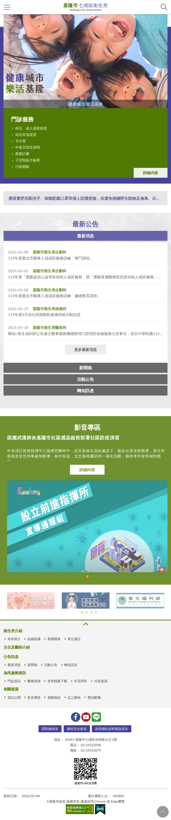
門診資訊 (14, 681)
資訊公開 (14, 697)
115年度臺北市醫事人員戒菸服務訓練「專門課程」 (50, 258)
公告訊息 (11, 656)
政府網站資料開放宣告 (111, 729)
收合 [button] (85, 624)
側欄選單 (7, 7)
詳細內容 (150, 172)
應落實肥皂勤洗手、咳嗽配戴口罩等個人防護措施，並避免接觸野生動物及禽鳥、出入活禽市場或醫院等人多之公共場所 (87, 198)
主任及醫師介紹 (17, 647)
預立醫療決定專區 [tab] (82, 612)
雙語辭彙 (94, 697)
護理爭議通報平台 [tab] (87, 612)
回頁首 (163, 812)
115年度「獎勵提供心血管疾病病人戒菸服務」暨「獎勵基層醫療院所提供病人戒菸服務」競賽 (86, 277)
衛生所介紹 (13, 630)
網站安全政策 (77, 729)
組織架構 (34, 639)
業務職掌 (54, 639)
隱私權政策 (50, 729)
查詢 (164, 7)
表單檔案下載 (57, 681)
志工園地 (74, 697)
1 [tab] (87, 576)
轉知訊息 (85, 390)
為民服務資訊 (15, 672)
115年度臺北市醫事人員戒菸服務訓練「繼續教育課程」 (54, 295)
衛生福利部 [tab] (91, 612)
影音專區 (34, 697)
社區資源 (100, 681)
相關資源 (11, 689)
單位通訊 (74, 639)
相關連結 (54, 697)
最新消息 (85, 235)
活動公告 (85, 379)
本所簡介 (14, 639)
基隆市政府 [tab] (96, 612)
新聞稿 (85, 367)
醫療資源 (34, 681)
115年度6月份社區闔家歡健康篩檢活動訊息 (44, 314)
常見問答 (80, 681)
